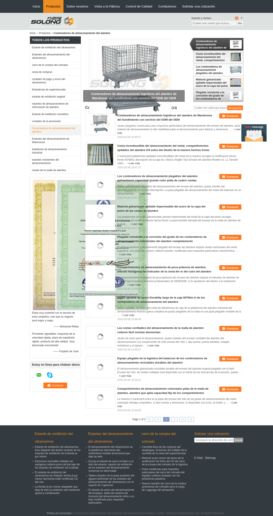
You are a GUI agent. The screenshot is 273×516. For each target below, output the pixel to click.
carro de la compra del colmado (50, 65)
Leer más (134, 163)
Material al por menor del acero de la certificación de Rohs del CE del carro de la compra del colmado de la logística (165, 461)
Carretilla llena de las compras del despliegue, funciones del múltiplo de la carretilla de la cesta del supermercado (164, 450)
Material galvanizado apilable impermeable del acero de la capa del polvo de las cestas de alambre (212, 82)
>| (191, 419)
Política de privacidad (59, 513)
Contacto (232, 116)
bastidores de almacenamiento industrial (49, 151)
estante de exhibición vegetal (48, 96)
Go (240, 23)
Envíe (238, 440)
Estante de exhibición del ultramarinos (53, 47)
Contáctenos (167, 6)
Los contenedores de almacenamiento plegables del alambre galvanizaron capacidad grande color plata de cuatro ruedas (210, 70)
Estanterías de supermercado (49, 89)
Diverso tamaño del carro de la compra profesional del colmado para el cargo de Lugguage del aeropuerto (164, 486)
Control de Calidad (139, 6)
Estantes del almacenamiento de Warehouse (50, 140)
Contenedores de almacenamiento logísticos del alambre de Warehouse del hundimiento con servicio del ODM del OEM (211, 44)
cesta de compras (42, 72)
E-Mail (198, 458)
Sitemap (210, 458)
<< (157, 419)
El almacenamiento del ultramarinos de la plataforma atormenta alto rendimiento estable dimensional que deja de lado (111, 451)
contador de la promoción (46, 121)
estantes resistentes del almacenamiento (45, 161)
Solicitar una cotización (198, 6)
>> (182, 419)
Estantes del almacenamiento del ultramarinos (51, 56)
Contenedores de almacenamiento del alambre (53, 130)
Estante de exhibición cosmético (50, 114)
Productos (53, 6)
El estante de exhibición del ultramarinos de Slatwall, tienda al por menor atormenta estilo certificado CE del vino (56, 477)
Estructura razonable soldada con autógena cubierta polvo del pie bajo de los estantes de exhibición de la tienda (57, 464)
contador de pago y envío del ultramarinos (48, 81)
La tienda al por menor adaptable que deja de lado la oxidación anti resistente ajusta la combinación (57, 490)
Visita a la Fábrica (107, 6)
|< (150, 419)
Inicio (36, 6)
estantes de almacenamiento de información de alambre (50, 105)
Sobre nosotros (77, 6)
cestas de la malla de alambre (49, 170)
